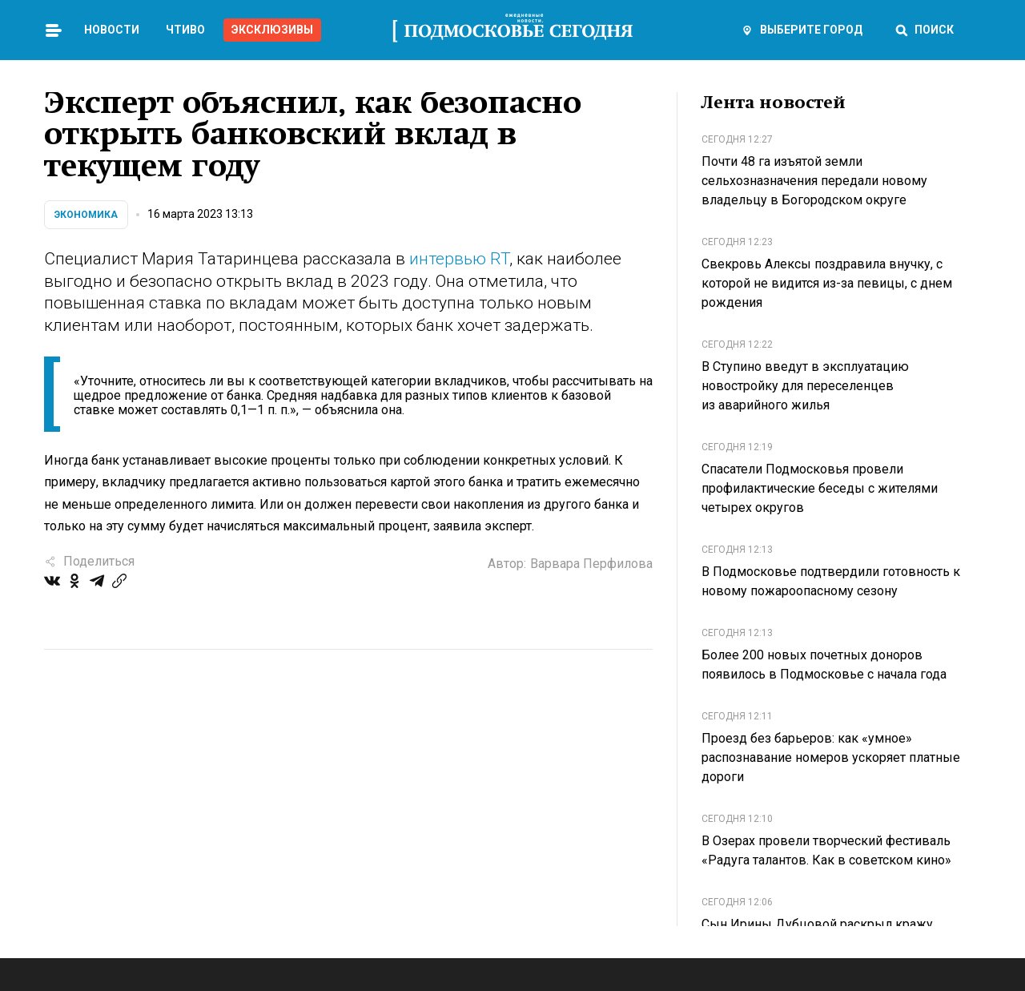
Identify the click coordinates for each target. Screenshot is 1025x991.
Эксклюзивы (272, 29)
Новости (111, 29)
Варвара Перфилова (591, 563)
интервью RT (459, 258)
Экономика (86, 214)
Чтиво (185, 29)
